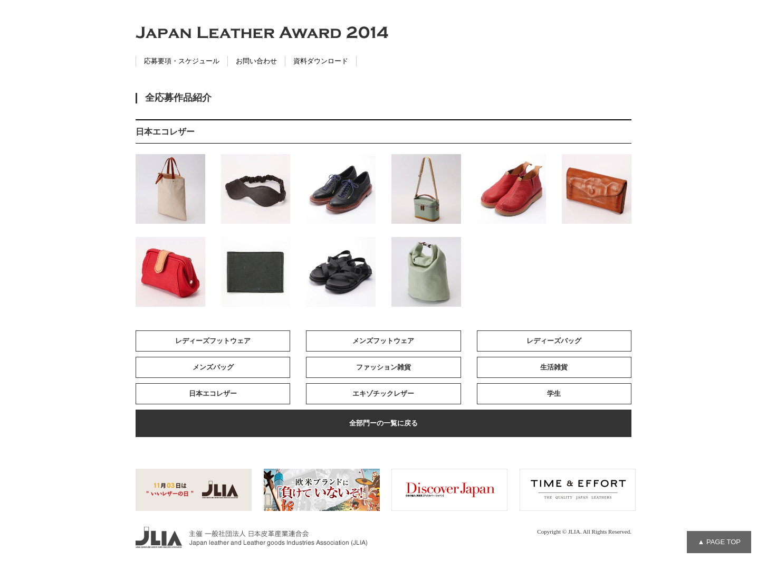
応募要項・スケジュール (181, 61)
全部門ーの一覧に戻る (383, 423)
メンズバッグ (213, 367)
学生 (554, 393)
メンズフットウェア (383, 341)
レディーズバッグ (553, 341)
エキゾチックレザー (383, 393)
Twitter (10, 48)
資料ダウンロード (320, 61)
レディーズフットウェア (213, 341)
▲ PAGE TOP (719, 542)
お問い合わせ (256, 61)
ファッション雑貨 (383, 367)
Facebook (10, 26)
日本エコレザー (213, 393)
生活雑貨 (554, 367)
